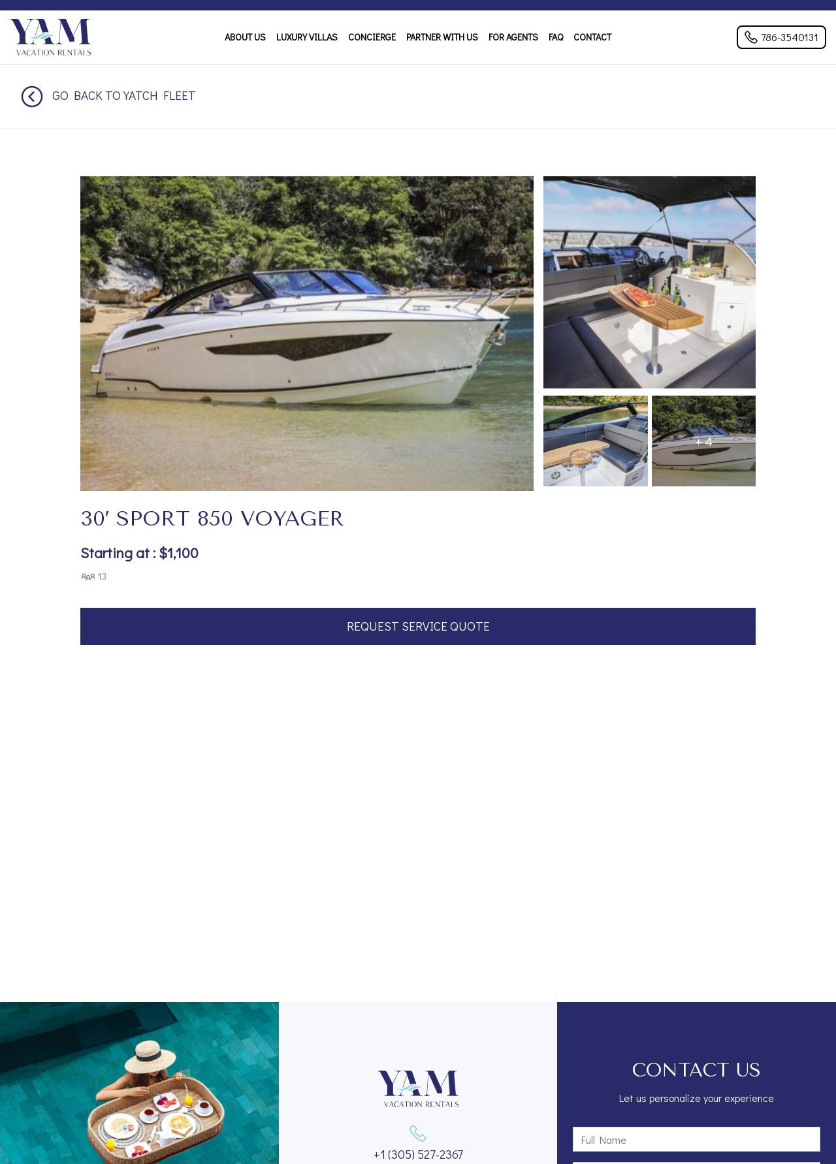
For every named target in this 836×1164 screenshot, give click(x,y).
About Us (245, 37)
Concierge (372, 37)
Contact (592, 37)
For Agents (513, 37)
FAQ (556, 37)
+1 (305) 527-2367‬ (418, 1154)
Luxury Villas (307, 37)
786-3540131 (781, 37)
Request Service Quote (418, 626)
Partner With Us (442, 37)
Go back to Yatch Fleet (108, 95)
